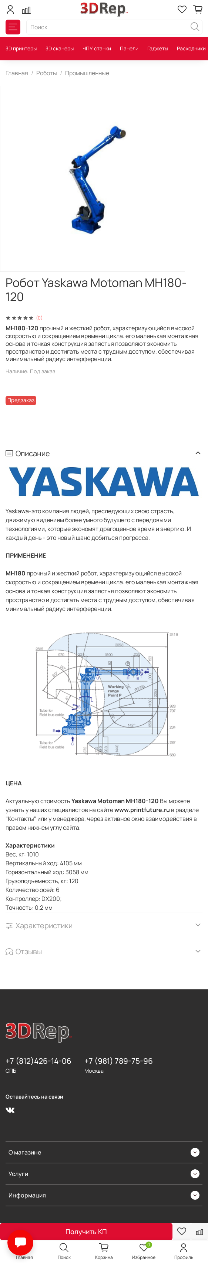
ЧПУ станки (97, 48)
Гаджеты (157, 48)
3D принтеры (21, 48)
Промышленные (87, 73)
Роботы (46, 73)
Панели (129, 48)
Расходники (191, 48)
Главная (17, 73)
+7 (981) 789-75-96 (118, 1061)
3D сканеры (60, 48)
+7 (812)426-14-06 (38, 1061)
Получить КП (86, 1231)
